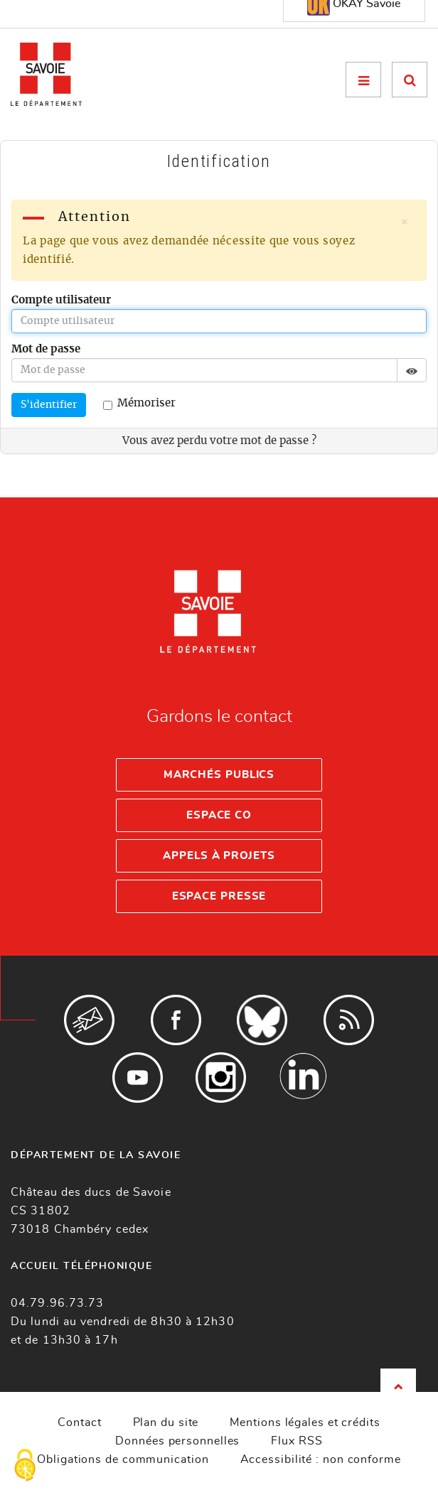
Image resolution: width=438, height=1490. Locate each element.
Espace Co (219, 815)
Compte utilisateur (61, 300)
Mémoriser (139, 404)
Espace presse (219, 896)
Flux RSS (296, 1441)
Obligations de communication (122, 1459)
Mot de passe (45, 349)
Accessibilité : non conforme (320, 1459)
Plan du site (166, 1422)
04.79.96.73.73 (57, 1303)
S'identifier (49, 405)
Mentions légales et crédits (305, 1422)
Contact (79, 1422)
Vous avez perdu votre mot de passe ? (219, 441)
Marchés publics (219, 775)
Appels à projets (218, 856)
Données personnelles (177, 1441)
